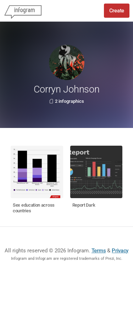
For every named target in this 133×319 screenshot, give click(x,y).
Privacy (120, 250)
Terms (99, 250)
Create (116, 10)
